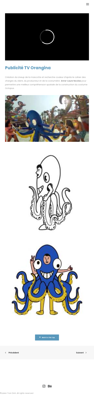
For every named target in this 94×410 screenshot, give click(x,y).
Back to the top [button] (47, 337)
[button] (87, 4)
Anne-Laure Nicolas (71, 80)
